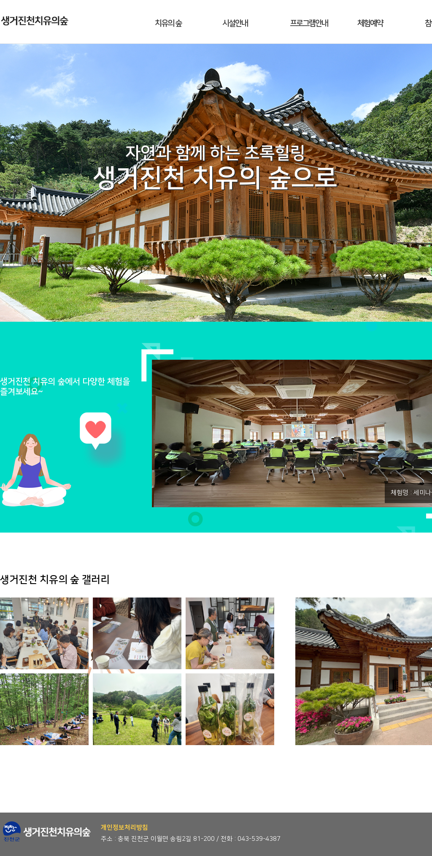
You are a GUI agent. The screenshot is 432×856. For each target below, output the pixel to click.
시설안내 (235, 23)
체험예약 (370, 23)
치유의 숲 (168, 23)
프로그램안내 (309, 23)
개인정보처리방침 (124, 827)
